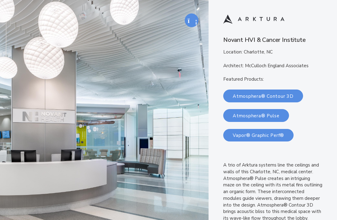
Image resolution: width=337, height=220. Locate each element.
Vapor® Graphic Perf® (258, 135)
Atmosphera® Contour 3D (263, 96)
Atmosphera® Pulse (256, 116)
